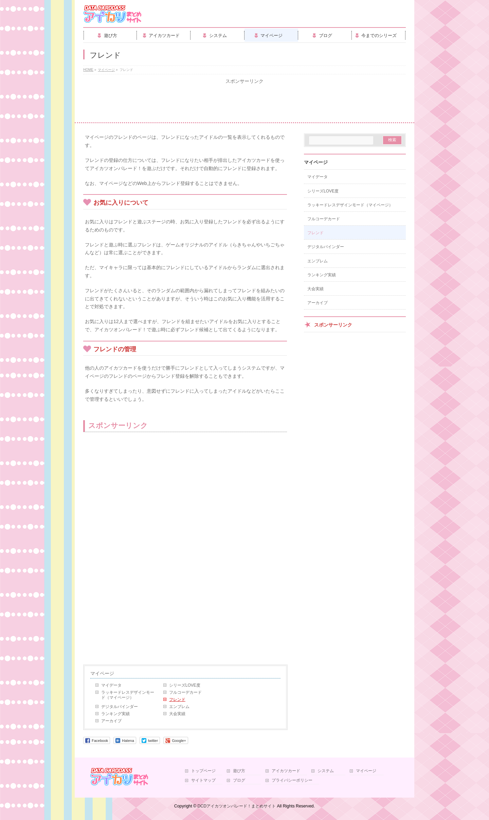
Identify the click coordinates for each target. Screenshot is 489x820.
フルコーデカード (185, 692)
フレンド (177, 699)
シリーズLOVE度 (184, 685)
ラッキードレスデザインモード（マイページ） (127, 695)
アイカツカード (286, 771)
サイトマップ (203, 780)
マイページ (102, 673)
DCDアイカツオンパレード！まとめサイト (236, 806)
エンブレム (179, 706)
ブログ (239, 780)
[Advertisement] (244, 103)
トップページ (203, 771)
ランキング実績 (115, 713)
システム (326, 771)
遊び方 (239, 771)
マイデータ (111, 685)
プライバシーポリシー (292, 780)
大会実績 (177, 713)
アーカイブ (111, 721)
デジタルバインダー (119, 706)
